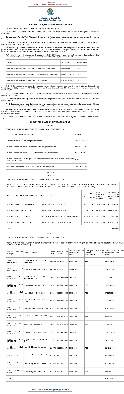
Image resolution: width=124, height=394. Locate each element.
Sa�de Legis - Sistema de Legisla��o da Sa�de (50, 390)
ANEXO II (50, 172)
